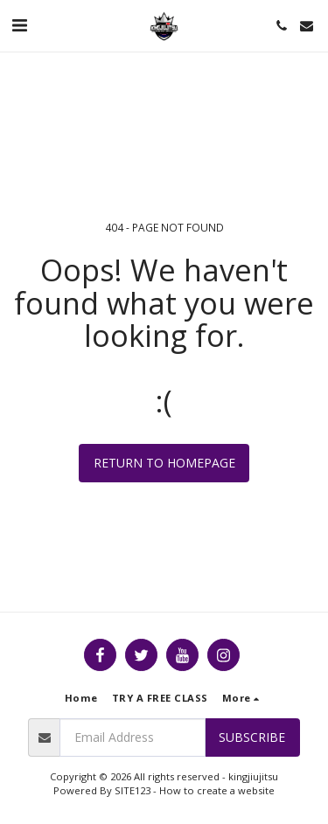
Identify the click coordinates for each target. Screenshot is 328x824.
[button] (19, 25)
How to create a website (217, 790)
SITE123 (132, 790)
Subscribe (252, 737)
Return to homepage (164, 462)
